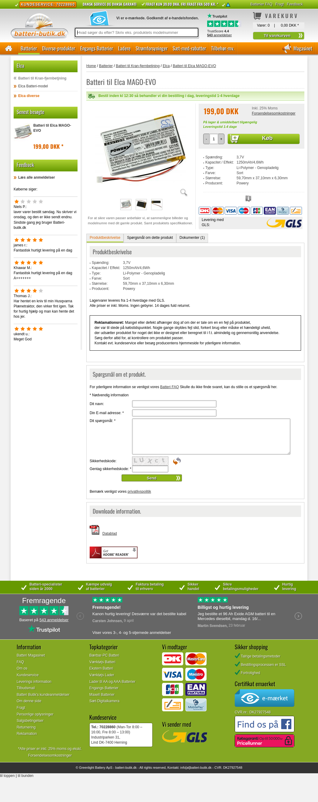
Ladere (124, 48)
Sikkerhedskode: (103, 461)
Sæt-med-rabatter (189, 48)
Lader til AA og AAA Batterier (112, 682)
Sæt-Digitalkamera (104, 701)
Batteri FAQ (169, 387)
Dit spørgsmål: (102, 421)
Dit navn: (97, 404)
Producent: (214, 183)
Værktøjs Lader (101, 675)
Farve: (210, 173)
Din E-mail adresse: (107, 413)
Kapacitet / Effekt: (219, 162)
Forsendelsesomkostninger (273, 113)
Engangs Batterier (96, 48)
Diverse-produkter (58, 48)
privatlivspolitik (139, 491)
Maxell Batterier (101, 695)
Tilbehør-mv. (222, 48)
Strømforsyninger (151, 48)
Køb (267, 138)
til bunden (26, 776)
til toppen (7, 776)
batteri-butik (123, 767)
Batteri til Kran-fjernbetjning (42, 78)
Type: (209, 168)
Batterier (29, 48)
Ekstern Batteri (101, 668)
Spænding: (214, 157)
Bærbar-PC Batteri (104, 655)
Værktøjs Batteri (102, 662)
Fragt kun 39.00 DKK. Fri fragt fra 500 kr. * (182, 4)
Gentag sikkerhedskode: (110, 469)
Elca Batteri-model (33, 86)
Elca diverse (28, 96)
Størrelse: (213, 178)
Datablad (109, 533)
